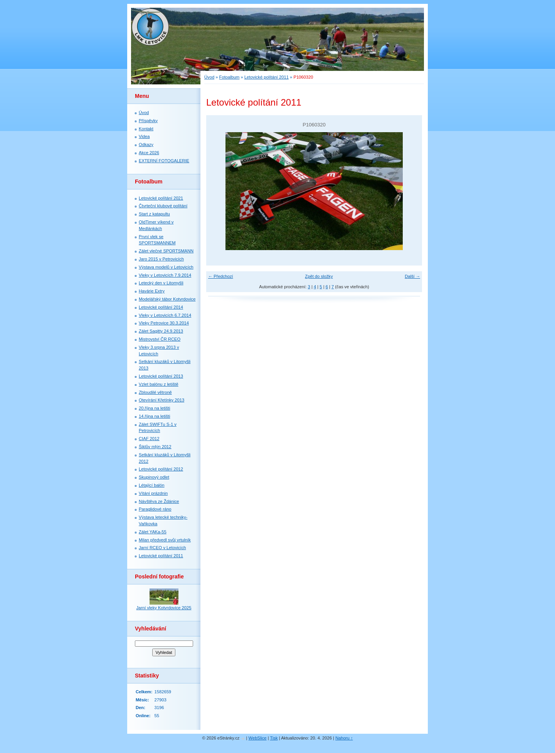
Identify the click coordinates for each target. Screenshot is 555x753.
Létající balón (152, 485)
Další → (412, 276)
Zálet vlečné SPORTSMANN (166, 251)
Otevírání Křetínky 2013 (161, 400)
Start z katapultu (154, 214)
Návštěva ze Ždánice (159, 501)
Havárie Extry (152, 291)
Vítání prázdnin (153, 493)
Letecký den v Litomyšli (161, 283)
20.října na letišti (154, 408)
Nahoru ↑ (344, 738)
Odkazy (146, 144)
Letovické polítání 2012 (161, 469)
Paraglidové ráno (155, 509)
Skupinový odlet (154, 477)
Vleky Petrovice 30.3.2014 (164, 323)
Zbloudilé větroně (155, 392)
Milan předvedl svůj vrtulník (165, 540)
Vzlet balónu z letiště (158, 384)
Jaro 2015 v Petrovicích (161, 259)
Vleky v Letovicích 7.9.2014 (165, 275)
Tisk (274, 738)
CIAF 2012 (149, 438)
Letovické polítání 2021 (161, 198)
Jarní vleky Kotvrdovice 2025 (163, 607)
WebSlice (258, 738)
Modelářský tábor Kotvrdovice (167, 299)
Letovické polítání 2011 (266, 77)
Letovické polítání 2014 (161, 307)
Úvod (209, 77)
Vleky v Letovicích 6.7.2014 (165, 315)
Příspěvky (148, 120)
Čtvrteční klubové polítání (163, 205)
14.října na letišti (154, 416)
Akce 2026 (149, 152)
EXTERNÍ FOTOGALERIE (164, 160)
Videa (144, 136)
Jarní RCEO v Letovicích (162, 547)
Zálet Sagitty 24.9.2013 (161, 331)
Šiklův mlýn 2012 (155, 446)
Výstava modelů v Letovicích (166, 267)
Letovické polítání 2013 (161, 376)
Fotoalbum (229, 77)
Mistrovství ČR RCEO (159, 339)
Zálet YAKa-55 (152, 531)
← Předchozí (220, 276)
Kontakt (146, 128)
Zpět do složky (319, 276)
